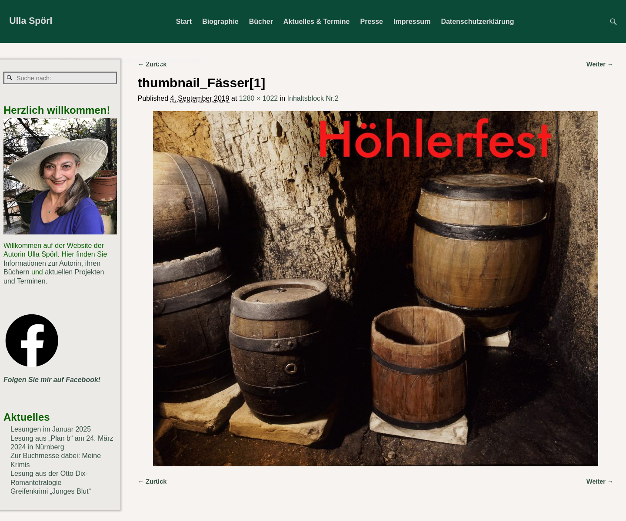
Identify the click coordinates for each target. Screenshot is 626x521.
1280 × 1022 (258, 98)
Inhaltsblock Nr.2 (313, 98)
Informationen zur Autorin (42, 263)
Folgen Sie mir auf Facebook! (51, 379)
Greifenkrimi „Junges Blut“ (50, 491)
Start (184, 21)
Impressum (411, 21)
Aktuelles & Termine (316, 21)
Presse (371, 21)
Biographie (220, 21)
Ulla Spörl (30, 21)
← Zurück (152, 481)
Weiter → (599, 481)
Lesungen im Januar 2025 (50, 429)
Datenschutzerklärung (477, 21)
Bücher (261, 21)
